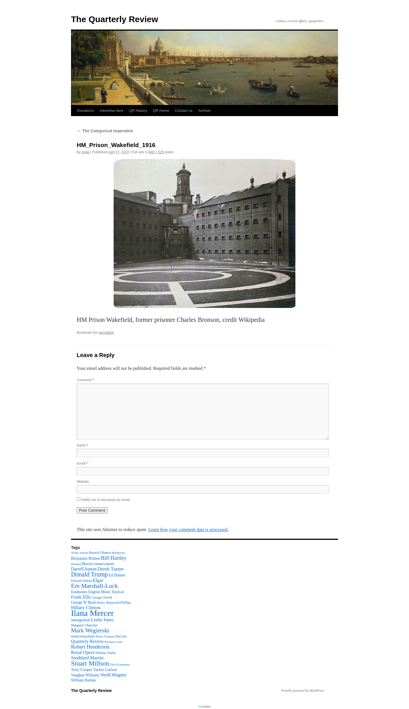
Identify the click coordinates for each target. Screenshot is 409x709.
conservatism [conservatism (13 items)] (104, 564)
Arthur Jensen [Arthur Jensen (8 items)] (79, 552)
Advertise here (112, 110)
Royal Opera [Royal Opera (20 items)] (82, 652)
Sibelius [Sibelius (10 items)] (100, 653)
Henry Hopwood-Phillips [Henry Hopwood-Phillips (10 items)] (114, 603)
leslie (85, 152)
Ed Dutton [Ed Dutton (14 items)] (116, 575)
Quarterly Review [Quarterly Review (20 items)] (87, 641)
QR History (138, 110)
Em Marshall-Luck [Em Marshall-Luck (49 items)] (94, 585)
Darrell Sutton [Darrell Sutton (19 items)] (84, 569)
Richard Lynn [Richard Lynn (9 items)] (113, 641)
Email (82, 463)
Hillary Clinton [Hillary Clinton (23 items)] (86, 607)
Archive (204, 110)
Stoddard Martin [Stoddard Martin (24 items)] (87, 657)
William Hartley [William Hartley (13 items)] (83, 680)
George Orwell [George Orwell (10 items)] (102, 597)
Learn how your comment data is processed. (188, 529)
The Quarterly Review (114, 19)
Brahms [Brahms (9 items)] (76, 564)
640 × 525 (156, 152)
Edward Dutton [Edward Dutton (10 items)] (81, 581)
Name (82, 445)
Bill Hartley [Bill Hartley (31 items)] (113, 558)
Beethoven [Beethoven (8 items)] (118, 552)
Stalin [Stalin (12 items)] (111, 653)
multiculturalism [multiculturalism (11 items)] (83, 636)
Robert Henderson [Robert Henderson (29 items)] (90, 647)
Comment (85, 380)
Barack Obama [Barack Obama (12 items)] (100, 552)
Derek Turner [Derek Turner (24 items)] (110, 569)
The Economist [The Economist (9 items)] (120, 664)
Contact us (184, 110)
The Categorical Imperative (105, 131)
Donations (85, 110)
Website (83, 482)
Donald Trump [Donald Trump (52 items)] (89, 574)
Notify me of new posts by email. (106, 500)
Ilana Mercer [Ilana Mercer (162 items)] (92, 613)
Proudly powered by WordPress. (303, 691)
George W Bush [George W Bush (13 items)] (83, 602)
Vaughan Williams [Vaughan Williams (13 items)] (85, 675)
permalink (106, 333)
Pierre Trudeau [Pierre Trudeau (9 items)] (104, 636)
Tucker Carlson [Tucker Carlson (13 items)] (105, 670)
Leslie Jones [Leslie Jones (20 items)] (102, 619)
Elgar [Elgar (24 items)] (98, 580)
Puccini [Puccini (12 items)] (121, 636)
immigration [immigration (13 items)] (80, 620)
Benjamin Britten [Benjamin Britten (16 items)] (85, 558)
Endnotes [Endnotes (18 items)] (79, 591)
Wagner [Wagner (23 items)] (119, 674)
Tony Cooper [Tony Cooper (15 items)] (81, 669)
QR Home (161, 110)
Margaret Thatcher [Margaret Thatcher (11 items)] (84, 625)
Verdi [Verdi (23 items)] (105, 674)
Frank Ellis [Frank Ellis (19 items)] (81, 597)
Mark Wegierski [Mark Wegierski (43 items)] (90, 630)
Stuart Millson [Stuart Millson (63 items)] (90, 663)
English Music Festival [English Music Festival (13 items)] (106, 592)
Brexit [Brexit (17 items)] (87, 563)
